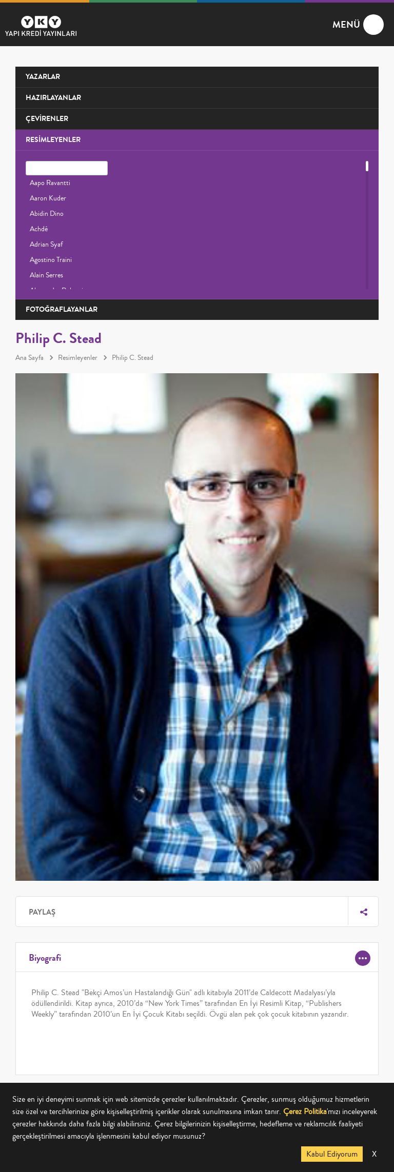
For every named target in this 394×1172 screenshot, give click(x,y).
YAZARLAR (43, 76)
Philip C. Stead (132, 358)
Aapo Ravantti (50, 183)
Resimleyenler (77, 358)
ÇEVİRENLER (47, 118)
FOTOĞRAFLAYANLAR (61, 309)
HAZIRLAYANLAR (53, 97)
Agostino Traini (51, 260)
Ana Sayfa (29, 358)
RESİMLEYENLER (53, 139)
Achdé (39, 229)
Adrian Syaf (46, 244)
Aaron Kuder (48, 198)
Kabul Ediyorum (332, 1154)
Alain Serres (46, 275)
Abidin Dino (47, 214)
